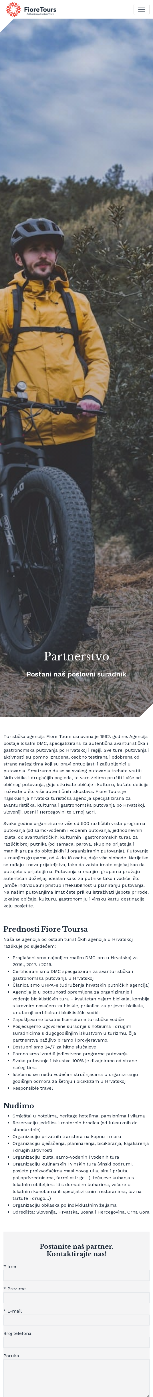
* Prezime (14, 1288)
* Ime (9, 1266)
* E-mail (12, 1311)
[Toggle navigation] (142, 9)
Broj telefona (17, 1333)
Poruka (11, 1355)
